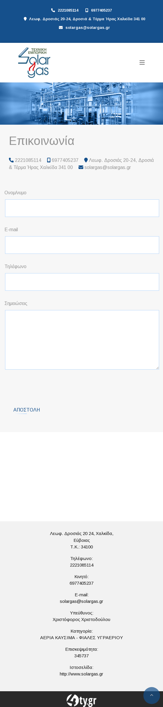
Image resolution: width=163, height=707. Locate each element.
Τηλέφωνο (15, 266)
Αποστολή (26, 409)
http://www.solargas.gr (81, 673)
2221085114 (68, 10)
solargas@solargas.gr (87, 27)
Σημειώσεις (15, 303)
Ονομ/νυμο (15, 192)
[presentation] (51, 386)
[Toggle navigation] (142, 62)
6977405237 (101, 10)
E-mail (11, 229)
